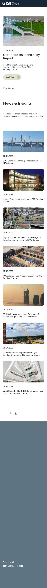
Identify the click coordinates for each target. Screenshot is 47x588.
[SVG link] (11, 3)
